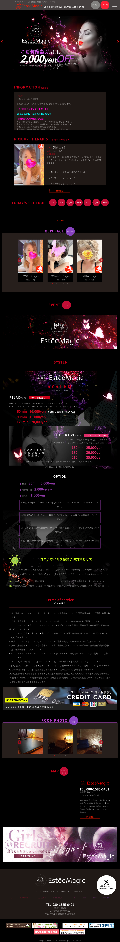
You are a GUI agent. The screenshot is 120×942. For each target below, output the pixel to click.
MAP (95, 897)
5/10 (61, 202)
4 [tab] (64, 283)
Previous (19, 259)
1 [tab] (52, 283)
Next (101, 259)
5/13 (87, 202)
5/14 (96, 202)
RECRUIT (106, 897)
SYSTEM (72, 897)
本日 (53, 202)
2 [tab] (56, 283)
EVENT (84, 897)
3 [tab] (60, 283)
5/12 (79, 202)
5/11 (70, 202)
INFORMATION (25, 897)
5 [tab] (67, 283)
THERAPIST (57, 897)
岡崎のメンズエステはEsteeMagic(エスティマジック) (64, 940)
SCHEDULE (42, 897)
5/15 (105, 202)
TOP (11, 897)
